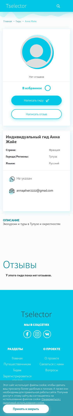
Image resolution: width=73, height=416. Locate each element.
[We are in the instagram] (37, 334)
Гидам (17, 370)
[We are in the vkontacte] (47, 334)
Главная (8, 21)
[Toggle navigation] (58, 6)
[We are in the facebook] (27, 334)
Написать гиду (36, 101)
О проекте (52, 358)
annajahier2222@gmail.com (35, 190)
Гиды (18, 21)
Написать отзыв (36, 114)
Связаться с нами (52, 364)
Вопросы (51, 370)
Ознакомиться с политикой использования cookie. (32, 400)
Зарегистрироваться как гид (17, 378)
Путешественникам (17, 364)
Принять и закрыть (26, 409)
